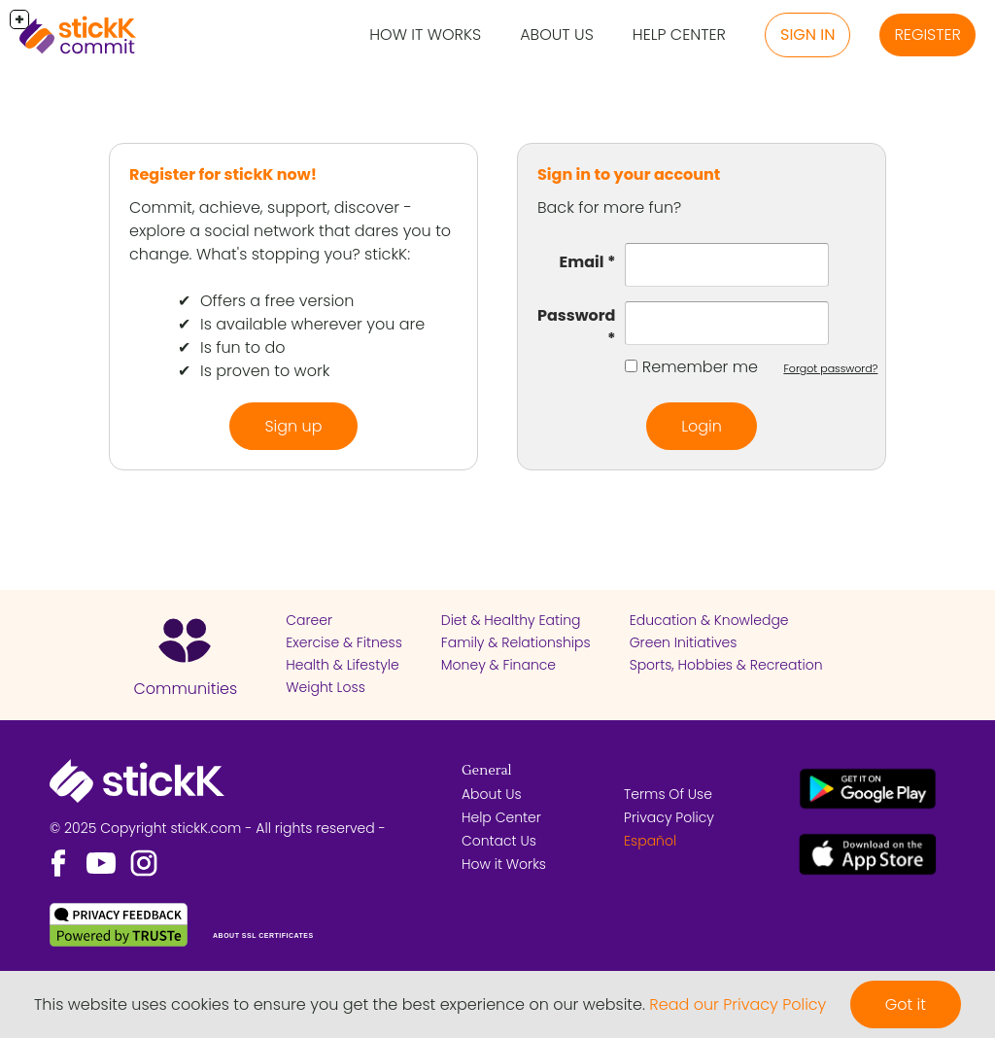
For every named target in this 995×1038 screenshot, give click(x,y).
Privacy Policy (669, 817)
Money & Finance (498, 665)
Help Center (679, 34)
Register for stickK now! (223, 174)
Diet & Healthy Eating (511, 620)
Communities (185, 688)
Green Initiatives (684, 642)
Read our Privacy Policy (737, 1004)
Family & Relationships (516, 642)
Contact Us (499, 840)
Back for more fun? (609, 207)
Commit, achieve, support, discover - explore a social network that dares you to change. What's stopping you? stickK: (290, 230)
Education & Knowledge (709, 620)
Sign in (807, 34)
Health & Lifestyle (342, 665)
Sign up (293, 426)
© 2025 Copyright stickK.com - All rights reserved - (218, 828)
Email (582, 262)
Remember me (700, 367)
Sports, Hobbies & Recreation (726, 665)
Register (927, 34)
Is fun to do (242, 347)
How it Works (425, 34)
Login (701, 426)
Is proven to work (264, 371)
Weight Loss (325, 687)
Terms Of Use (668, 794)
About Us (557, 34)
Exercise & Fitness (344, 642)
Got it (905, 1004)
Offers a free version (277, 301)
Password (576, 315)
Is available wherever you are (312, 324)
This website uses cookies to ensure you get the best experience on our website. (339, 1004)
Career (309, 620)
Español (650, 840)
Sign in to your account (628, 174)
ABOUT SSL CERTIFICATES (263, 935)
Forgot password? (830, 368)
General (487, 770)
